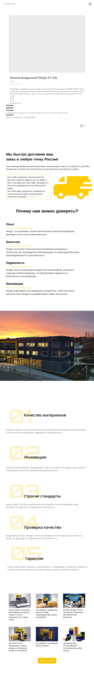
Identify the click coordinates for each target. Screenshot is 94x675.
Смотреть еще (9, 4)
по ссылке (30, 196)
